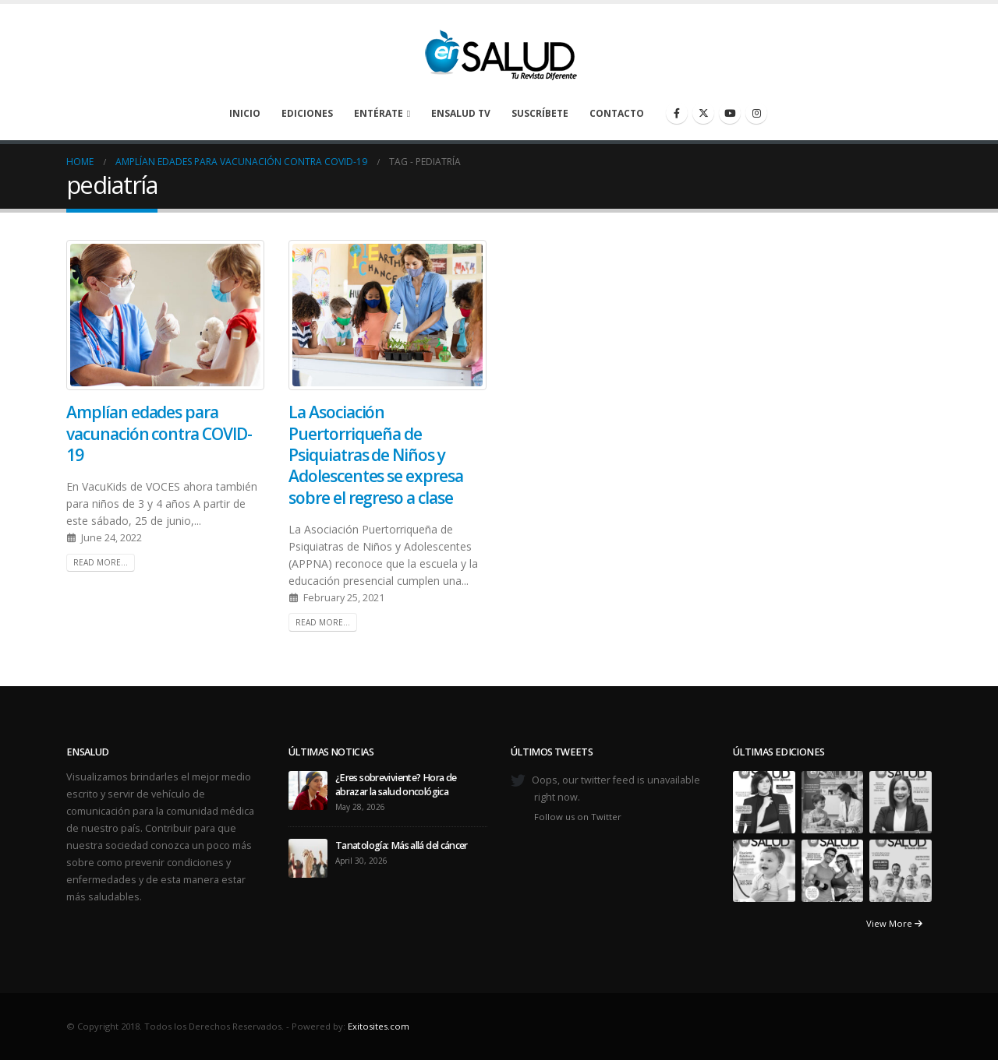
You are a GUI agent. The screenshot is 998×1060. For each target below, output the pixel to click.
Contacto (616, 113)
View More (894, 923)
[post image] (165, 315)
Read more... (100, 562)
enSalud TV (460, 113)
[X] (703, 113)
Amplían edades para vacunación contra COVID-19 (159, 433)
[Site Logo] (499, 50)
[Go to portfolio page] (764, 801)
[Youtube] (730, 113)
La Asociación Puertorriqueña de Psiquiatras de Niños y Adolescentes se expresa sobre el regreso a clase (375, 454)
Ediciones (307, 113)
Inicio (244, 113)
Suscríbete (539, 113)
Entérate (378, 113)
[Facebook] (677, 113)
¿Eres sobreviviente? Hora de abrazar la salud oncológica (395, 784)
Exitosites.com (378, 1026)
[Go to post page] (307, 790)
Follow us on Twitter (577, 816)
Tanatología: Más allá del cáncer (402, 845)
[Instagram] (756, 113)
